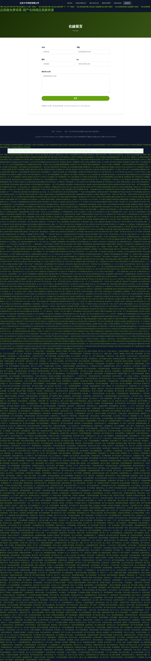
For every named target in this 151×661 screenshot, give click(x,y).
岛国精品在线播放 (120, 321)
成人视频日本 (65, 174)
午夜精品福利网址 (51, 498)
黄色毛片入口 (78, 645)
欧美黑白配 (107, 448)
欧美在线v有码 (132, 356)
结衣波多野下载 (8, 448)
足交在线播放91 (89, 157)
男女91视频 (100, 259)
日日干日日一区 (39, 498)
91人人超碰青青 (87, 294)
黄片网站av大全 (57, 555)
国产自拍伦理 (75, 456)
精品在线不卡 (136, 592)
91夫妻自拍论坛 (141, 421)
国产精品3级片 (136, 159)
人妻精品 (93, 388)
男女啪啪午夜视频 (124, 204)
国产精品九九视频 (86, 371)
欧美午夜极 (131, 605)
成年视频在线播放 (125, 465)
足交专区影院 (69, 413)
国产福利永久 (65, 157)
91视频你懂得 (125, 217)
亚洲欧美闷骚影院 (57, 615)
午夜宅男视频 (29, 378)
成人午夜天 (78, 528)
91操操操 (129, 495)
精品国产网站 (64, 498)
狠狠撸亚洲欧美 (5, 162)
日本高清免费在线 (91, 378)
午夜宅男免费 (4, 184)
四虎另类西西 (56, 421)
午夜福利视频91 (89, 602)
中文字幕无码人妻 (121, 172)
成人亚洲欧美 (10, 433)
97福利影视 (11, 515)
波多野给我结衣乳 (128, 371)
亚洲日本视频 (40, 217)
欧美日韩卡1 (138, 451)
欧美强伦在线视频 (142, 605)
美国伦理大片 (60, 154)
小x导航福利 (48, 299)
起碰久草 (80, 351)
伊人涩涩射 (49, 227)
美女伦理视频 (82, 154)
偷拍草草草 (141, 276)
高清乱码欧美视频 (82, 418)
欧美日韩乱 (147, 251)
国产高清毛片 (112, 413)
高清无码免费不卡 (119, 600)
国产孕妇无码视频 (80, 309)
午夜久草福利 (125, 538)
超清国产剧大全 (120, 197)
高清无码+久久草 (81, 562)
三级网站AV (101, 535)
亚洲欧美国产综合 (144, 545)
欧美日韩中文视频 (114, 431)
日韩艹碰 (119, 363)
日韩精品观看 (9, 214)
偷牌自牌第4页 (67, 483)
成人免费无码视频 (50, 562)
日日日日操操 (45, 585)
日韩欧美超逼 (82, 538)
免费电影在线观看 (137, 204)
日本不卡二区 (132, 172)
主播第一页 (54, 224)
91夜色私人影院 (75, 498)
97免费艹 (116, 246)
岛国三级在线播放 (64, 453)
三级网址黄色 (100, 555)
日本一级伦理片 (97, 540)
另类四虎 (24, 177)
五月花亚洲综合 (12, 222)
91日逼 (19, 309)
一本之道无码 (111, 545)
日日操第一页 (96, 199)
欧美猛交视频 (101, 184)
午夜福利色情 (132, 523)
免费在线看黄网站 (47, 543)
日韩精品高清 (60, 246)
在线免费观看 (133, 488)
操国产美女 (23, 505)
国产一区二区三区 (39, 453)
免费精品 (143, 413)
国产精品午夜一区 (108, 172)
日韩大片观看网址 (15, 383)
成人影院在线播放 (144, 174)
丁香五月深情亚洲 (30, 617)
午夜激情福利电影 (26, 408)
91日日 (108, 615)
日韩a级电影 (95, 281)
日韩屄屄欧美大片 (121, 386)
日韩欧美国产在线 (128, 515)
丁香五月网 (62, 224)
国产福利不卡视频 (42, 428)
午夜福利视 (100, 475)
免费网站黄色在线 (133, 237)
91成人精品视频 (53, 164)
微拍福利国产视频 (8, 172)
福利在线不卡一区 (32, 361)
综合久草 (90, 413)
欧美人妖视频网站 (107, 274)
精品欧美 (29, 314)
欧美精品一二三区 (45, 361)
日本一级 (21, 274)
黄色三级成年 (60, 239)
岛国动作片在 (134, 246)
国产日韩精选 (61, 605)
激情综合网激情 (128, 361)
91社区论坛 (122, 237)
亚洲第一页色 (128, 398)
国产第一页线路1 (140, 470)
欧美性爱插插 (40, 182)
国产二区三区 (35, 154)
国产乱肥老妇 (86, 274)
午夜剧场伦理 (87, 580)
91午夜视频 (91, 488)
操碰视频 (21, 204)
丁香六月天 (125, 416)
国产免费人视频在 (41, 460)
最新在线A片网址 (137, 227)
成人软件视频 (78, 231)
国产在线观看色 (8, 627)
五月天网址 (121, 637)
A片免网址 (62, 592)
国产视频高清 (4, 187)
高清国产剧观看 (41, 237)
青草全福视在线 (32, 209)
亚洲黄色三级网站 (55, 378)
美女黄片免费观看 (136, 296)
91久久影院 (116, 182)
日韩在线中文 (135, 480)
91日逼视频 (37, 279)
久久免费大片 (29, 456)
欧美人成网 (145, 570)
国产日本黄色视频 (121, 612)
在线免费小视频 (14, 249)
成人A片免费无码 (140, 565)
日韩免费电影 (6, 209)
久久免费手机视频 (142, 157)
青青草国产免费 (86, 577)
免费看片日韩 (85, 316)
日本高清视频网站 (100, 480)
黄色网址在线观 (41, 540)
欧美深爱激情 (106, 376)
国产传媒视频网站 (31, 274)
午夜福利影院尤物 (94, 376)
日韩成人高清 (127, 441)
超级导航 (3, 525)
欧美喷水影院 (70, 194)
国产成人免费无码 (89, 224)
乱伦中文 (73, 468)
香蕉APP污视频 (38, 234)
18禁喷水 (122, 645)
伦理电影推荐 (9, 378)
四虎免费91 (69, 184)
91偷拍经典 (118, 361)
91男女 (88, 187)
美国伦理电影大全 (82, 366)
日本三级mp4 (65, 363)
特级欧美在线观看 (142, 189)
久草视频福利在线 (38, 525)
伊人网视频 (7, 431)
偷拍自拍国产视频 (86, 505)
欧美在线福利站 (67, 645)
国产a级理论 (81, 555)
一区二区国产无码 (21, 602)
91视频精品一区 (6, 483)
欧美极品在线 (75, 540)
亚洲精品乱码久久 (67, 528)
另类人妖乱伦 (112, 351)
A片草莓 (7, 485)
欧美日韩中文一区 (76, 202)
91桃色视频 (104, 460)
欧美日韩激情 (77, 396)
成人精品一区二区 (46, 192)
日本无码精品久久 (135, 558)
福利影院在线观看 (122, 503)
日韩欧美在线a (107, 622)
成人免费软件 (27, 580)
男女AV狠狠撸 (14, 366)
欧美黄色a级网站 (54, 475)
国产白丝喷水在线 (121, 518)
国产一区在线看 (51, 590)
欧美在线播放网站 (88, 383)
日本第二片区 (58, 311)
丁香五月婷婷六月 (64, 625)
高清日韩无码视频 (102, 224)
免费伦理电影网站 (80, 582)
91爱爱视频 (80, 194)
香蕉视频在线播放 (50, 553)
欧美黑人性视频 (61, 351)
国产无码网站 (48, 284)
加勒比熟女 (89, 169)
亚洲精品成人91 (91, 436)
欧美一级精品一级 (108, 386)
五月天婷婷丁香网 (128, 421)
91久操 (73, 209)
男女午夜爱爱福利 (106, 398)
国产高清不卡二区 (31, 316)
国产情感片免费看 (39, 575)
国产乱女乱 (105, 279)
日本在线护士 (51, 222)
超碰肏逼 (5, 418)
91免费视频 (36, 411)
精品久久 (4, 622)
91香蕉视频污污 (118, 580)
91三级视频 (60, 635)
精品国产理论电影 (74, 558)
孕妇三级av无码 (130, 271)
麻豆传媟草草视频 (28, 441)
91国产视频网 (16, 254)
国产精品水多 (8, 304)
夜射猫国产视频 (32, 513)
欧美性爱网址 (120, 433)
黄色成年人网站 (34, 510)
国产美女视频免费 (91, 428)
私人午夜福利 (76, 356)
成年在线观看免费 (107, 321)
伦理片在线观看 (63, 383)
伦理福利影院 (64, 493)
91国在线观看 (71, 227)
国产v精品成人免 (73, 451)
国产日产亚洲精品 (21, 199)
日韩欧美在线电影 (31, 396)
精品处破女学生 (68, 378)
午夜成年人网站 (54, 306)
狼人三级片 (30, 324)
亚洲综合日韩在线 (44, 381)
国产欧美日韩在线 (126, 231)
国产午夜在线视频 (137, 625)
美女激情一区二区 (63, 553)
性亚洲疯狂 (28, 353)
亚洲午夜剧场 (21, 493)
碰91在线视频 (103, 538)
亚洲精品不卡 (127, 567)
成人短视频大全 (5, 615)
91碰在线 (96, 169)
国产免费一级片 (145, 154)
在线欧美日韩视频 (124, 513)
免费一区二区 (84, 543)
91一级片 (123, 423)
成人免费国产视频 (30, 620)
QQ (78, 59)
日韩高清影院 (20, 473)
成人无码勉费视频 (96, 597)
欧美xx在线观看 (77, 632)
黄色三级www (12, 538)
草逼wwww (55, 294)
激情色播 (16, 388)
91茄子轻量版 (59, 607)
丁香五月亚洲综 (8, 602)
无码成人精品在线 (96, 513)
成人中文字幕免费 (99, 284)
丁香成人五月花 (45, 212)
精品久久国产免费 (94, 401)
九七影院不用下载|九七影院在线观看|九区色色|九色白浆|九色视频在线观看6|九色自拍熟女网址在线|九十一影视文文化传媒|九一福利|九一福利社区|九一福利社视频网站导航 (72, 339)
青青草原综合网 (130, 548)
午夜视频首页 (108, 426)
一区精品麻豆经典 (95, 189)
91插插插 (82, 271)
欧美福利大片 (55, 363)
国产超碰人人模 (103, 468)
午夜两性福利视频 (92, 495)
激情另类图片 (50, 199)
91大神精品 (84, 177)
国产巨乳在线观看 (58, 184)
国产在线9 (60, 197)
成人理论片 (10, 473)
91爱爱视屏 (87, 473)
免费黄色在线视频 (59, 299)
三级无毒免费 (58, 284)
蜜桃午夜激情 (13, 231)
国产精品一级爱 (5, 460)
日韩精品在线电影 (88, 560)
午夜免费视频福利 (85, 433)
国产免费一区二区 (27, 468)
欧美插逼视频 (107, 567)
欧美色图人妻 (65, 167)
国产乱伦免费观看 (131, 276)
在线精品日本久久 (77, 595)
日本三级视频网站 (93, 463)
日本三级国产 (9, 660)
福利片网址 (132, 443)
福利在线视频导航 (26, 311)
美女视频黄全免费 (118, 239)
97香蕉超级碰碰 (114, 254)
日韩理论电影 (18, 550)
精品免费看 (93, 209)
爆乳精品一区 (9, 453)
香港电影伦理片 (75, 222)
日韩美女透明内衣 (98, 393)
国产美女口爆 (66, 428)
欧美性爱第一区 (91, 500)
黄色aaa (60, 562)
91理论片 (112, 261)
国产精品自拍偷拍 (54, 259)
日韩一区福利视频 (108, 443)
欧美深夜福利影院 (85, 637)
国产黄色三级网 (37, 386)
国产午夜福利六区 (30, 523)
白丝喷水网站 (98, 637)
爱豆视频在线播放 (41, 436)
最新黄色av (130, 301)
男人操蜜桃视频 (81, 204)
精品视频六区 (146, 630)
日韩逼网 (104, 174)
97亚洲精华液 (117, 159)
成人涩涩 (137, 428)
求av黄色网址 (71, 446)
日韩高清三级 (12, 413)
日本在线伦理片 (122, 570)
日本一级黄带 (13, 393)
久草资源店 (13, 470)
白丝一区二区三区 (22, 630)
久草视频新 (65, 438)
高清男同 (38, 324)
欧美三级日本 (136, 264)
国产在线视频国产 (38, 652)
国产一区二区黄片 (87, 251)
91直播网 (101, 605)
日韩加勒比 (32, 458)
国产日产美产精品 (40, 242)
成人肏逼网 (11, 391)
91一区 (11, 291)
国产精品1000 (133, 269)
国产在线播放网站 (29, 217)
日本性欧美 (72, 533)
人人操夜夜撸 (134, 612)
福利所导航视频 (69, 256)
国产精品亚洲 (50, 239)
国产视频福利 (140, 391)
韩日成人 (69, 281)
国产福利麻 (79, 368)
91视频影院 (116, 647)
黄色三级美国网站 (38, 612)
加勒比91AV (58, 319)
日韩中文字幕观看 (77, 157)
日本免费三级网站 (61, 622)
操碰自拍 (42, 548)
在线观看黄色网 (67, 314)
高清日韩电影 (41, 301)
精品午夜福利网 (118, 289)
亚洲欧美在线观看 (62, 199)
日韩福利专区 (18, 299)
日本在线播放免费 (68, 627)
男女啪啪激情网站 (107, 403)
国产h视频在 (60, 465)
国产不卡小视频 (80, 239)
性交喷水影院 (25, 366)
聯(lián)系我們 (106, 3)
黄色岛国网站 (49, 179)
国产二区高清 (104, 281)
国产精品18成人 (17, 617)
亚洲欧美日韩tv (117, 493)
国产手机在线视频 (62, 490)
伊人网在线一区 (82, 530)
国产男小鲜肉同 (96, 187)
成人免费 (120, 242)
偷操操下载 (65, 585)
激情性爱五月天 (139, 463)
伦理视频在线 (70, 650)
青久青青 (77, 291)
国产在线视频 (76, 249)
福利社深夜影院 (6, 632)
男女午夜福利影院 (59, 296)
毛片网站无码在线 (80, 411)
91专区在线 (98, 231)
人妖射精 (80, 172)
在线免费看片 (12, 274)
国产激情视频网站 (54, 174)
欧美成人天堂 (21, 443)
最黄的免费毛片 (60, 550)
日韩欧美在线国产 (103, 192)
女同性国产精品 (6, 540)
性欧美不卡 (116, 553)
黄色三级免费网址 (63, 222)
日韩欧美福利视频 (119, 438)
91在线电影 (4, 600)
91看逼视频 (144, 453)
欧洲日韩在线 (38, 480)
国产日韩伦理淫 (46, 324)
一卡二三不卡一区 (54, 602)
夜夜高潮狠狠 (104, 617)
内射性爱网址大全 (54, 286)
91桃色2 (73, 363)
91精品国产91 (57, 214)
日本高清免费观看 (116, 632)
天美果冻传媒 (113, 234)
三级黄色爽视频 (128, 468)
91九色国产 (11, 508)
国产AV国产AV (107, 159)
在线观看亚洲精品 (44, 219)
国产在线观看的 (23, 319)
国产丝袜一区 (14, 187)
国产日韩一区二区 (9, 197)
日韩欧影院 (97, 433)
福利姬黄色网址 (24, 212)
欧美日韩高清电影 (62, 463)
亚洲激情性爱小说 (92, 655)
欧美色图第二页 (93, 572)
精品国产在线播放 (114, 505)
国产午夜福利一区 (137, 607)
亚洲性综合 (107, 580)
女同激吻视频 (21, 202)
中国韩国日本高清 (86, 179)
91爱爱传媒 (134, 351)
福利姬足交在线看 (107, 251)
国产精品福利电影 (23, 567)
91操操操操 (118, 650)
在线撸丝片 (76, 207)
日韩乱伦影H (122, 413)
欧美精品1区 (25, 562)
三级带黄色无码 (20, 587)
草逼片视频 (58, 431)
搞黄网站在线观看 (26, 249)
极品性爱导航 (31, 202)
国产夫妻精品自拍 (36, 406)
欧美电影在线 (14, 256)
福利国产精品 (65, 433)
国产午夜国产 (125, 553)
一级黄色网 (30, 214)
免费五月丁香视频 (102, 254)
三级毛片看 (109, 361)
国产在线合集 (48, 617)
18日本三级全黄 (55, 304)
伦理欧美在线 (116, 368)
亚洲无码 (21, 396)
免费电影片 (145, 217)
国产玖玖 (106, 306)
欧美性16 (21, 219)
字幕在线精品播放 (110, 259)
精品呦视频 (77, 311)
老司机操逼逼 (82, 525)
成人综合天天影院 (78, 421)
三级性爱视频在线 (126, 463)
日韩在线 (115, 179)
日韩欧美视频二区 (10, 363)
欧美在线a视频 (125, 483)
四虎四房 (106, 296)
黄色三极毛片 (127, 411)
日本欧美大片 (127, 366)
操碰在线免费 (94, 630)
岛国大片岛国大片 (13, 535)
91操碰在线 (15, 162)
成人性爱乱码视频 (137, 513)
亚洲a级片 (55, 493)
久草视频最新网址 (67, 212)
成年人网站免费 (122, 269)
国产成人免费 (44, 520)
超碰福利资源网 (93, 635)
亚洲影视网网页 (65, 580)
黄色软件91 (88, 227)
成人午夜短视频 (14, 376)
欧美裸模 (103, 169)
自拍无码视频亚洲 (28, 622)
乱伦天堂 (65, 304)
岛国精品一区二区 (107, 401)
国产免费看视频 (143, 256)
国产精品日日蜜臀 (59, 582)
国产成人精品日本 (61, 271)
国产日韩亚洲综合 (106, 291)
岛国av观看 (115, 463)
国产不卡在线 (40, 177)
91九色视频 (50, 177)
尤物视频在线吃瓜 (132, 378)
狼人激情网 (6, 306)
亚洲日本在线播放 (53, 528)
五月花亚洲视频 (13, 605)
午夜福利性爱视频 (139, 567)
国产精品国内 (21, 433)
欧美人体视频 (77, 523)
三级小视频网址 (108, 436)
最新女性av (138, 508)
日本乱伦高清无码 (87, 311)
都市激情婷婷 (47, 214)
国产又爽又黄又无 (120, 214)
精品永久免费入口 (18, 518)
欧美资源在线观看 (137, 373)
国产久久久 (33, 577)
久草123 (35, 289)
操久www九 (15, 635)
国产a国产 (94, 605)
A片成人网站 (110, 393)
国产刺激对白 (42, 321)
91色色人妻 (38, 214)
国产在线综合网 (56, 530)
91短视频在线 (13, 319)
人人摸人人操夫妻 (70, 555)
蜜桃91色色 (127, 242)
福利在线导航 (85, 456)
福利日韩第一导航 (121, 528)
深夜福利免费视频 (22, 558)
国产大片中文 (115, 610)
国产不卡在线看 (106, 470)
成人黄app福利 (127, 470)
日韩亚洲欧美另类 (30, 478)
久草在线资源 (11, 630)
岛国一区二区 (124, 246)
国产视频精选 (109, 391)
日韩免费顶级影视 (24, 642)
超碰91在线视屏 (41, 441)
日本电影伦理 (4, 261)
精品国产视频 (21, 391)
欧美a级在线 (136, 630)
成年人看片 (130, 426)
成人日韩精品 (8, 299)
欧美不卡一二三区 (106, 572)
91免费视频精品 (131, 314)
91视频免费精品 (91, 421)
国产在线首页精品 (94, 562)
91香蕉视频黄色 (28, 597)
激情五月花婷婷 (101, 558)
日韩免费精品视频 (131, 311)
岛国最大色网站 (120, 299)
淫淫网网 (48, 217)
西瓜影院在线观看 (112, 184)
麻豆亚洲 (35, 555)
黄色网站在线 (69, 647)
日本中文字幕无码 (48, 229)
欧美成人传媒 (125, 458)
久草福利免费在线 (30, 645)
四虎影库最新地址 (27, 376)
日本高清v (141, 311)
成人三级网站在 (130, 224)
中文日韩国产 (60, 488)
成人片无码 (52, 289)
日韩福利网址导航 (6, 276)
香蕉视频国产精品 (56, 269)
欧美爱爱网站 (50, 525)
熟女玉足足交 (139, 398)
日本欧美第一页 (132, 284)
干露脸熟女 (57, 314)
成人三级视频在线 (102, 261)
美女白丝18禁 (98, 294)
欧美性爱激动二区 (121, 446)
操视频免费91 (36, 189)
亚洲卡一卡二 (96, 266)
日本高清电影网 (112, 204)
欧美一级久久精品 (30, 475)
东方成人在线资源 (30, 627)
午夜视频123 (115, 256)
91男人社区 (84, 448)
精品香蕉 (50, 207)
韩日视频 (32, 237)
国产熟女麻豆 (11, 475)
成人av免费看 (93, 587)
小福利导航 (117, 567)
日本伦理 (98, 443)
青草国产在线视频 (18, 169)
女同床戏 (7, 505)
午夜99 (30, 279)
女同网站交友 (14, 408)
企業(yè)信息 (118, 3)
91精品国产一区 (46, 495)
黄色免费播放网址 (51, 560)
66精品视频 (16, 251)
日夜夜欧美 (89, 217)
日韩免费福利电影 (32, 403)
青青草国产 (138, 251)
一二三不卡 (131, 406)
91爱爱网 (65, 456)
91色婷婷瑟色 (141, 212)
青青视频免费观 (25, 490)
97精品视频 (144, 378)
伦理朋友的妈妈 (107, 249)
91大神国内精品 (22, 510)
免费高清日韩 (63, 637)
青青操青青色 (88, 480)
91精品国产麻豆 (46, 426)
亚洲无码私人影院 (43, 485)
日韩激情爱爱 (31, 433)
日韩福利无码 (98, 296)
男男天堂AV (125, 647)
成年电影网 (117, 622)
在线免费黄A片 (46, 172)
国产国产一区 (97, 179)
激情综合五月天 (43, 458)
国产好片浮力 (65, 209)
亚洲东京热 (32, 177)
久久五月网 (15, 495)
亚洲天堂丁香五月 (99, 239)
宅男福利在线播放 (66, 276)
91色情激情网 (74, 179)
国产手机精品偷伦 (133, 490)
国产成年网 (140, 406)
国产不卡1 (96, 498)
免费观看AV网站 (109, 366)
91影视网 (140, 167)
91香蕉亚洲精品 (31, 246)
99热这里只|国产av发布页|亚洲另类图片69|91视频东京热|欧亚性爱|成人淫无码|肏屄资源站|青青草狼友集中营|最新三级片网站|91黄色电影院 (83, 346)
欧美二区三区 (110, 570)
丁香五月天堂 (112, 154)
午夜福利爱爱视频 (126, 381)
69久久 (14, 615)
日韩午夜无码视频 (88, 590)
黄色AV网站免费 (103, 610)
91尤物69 (5, 231)
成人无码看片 (93, 242)
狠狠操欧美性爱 (69, 234)
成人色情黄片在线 (31, 219)
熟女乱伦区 (14, 463)
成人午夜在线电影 (79, 483)
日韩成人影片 (116, 222)
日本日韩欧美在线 (98, 301)
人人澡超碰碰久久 (89, 570)
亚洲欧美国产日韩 (94, 321)
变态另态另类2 (12, 284)
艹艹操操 (81, 192)
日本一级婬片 (131, 157)
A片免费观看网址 (128, 368)
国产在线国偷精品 (71, 615)
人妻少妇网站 (74, 520)
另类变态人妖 (111, 625)
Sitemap (113, 136)
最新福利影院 (96, 274)
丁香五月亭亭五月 (10, 650)
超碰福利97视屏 (64, 301)
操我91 (124, 622)
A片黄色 (65, 388)
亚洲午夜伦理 (23, 413)
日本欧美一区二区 (83, 567)
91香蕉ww (78, 620)
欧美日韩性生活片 (89, 269)
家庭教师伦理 (27, 657)
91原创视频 (70, 299)
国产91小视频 (50, 612)
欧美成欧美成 (145, 498)
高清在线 (11, 428)
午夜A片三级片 (103, 234)
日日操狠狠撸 (69, 562)
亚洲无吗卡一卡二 (77, 553)
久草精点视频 (101, 627)
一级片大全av (114, 383)
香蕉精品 (54, 625)
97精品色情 (35, 600)
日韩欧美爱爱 (4, 219)
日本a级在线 (49, 314)
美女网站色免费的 (136, 448)
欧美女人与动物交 (103, 162)
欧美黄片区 (65, 416)
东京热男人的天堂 (56, 458)
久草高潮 (80, 363)
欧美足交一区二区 (6, 177)
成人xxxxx (113, 279)
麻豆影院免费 (138, 301)
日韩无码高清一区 (29, 485)
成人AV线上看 (11, 426)
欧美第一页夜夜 (42, 164)
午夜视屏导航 (76, 580)
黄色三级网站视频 (123, 475)
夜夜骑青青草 (55, 167)
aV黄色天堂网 (82, 468)
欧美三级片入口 (34, 543)
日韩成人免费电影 (27, 388)
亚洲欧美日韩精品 (80, 647)
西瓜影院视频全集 (67, 309)
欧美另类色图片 (144, 523)
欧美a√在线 (57, 545)
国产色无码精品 (124, 590)
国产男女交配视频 (97, 652)
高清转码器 (37, 605)
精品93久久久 (136, 234)
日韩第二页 (129, 550)
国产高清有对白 (75, 590)
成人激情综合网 (100, 625)
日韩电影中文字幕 (74, 560)
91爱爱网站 (136, 620)
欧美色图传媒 (15, 555)
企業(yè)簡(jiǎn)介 (80, 3)
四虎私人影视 (115, 453)
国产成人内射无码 (47, 159)
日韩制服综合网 (40, 468)
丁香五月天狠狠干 (91, 617)
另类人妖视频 (6, 264)
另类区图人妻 (70, 488)
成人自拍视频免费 (85, 612)
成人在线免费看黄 (107, 266)
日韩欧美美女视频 (71, 264)
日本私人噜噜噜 (68, 368)
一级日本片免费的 (100, 413)
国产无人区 (41, 478)
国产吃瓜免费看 (70, 565)
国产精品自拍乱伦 (127, 610)
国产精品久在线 (132, 645)
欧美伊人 (82, 655)
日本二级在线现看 (37, 463)
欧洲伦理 (76, 381)
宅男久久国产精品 (75, 274)
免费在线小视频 (143, 197)
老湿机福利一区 (103, 453)
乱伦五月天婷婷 (67, 279)
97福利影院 (87, 396)
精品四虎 (36, 585)
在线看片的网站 (105, 582)
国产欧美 (140, 209)
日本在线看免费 (88, 478)
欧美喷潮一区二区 (39, 311)
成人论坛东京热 (123, 500)
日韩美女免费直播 (38, 291)
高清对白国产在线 (94, 446)
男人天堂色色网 (93, 525)
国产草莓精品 (35, 558)
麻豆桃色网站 (10, 321)
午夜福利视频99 (113, 423)
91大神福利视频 (107, 418)
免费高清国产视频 (120, 572)
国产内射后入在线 (124, 294)
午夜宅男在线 (88, 231)
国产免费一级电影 (137, 585)
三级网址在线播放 (12, 655)
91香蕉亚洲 (29, 473)
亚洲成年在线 (140, 426)
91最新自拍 (80, 227)
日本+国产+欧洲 (137, 396)
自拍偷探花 (56, 632)
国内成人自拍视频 (102, 632)
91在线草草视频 (43, 620)
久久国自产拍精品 (123, 209)
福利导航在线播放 (26, 605)
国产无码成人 (69, 635)
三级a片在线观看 (35, 470)
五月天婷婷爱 (70, 239)
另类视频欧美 (76, 266)
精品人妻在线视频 (6, 503)
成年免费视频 (57, 324)
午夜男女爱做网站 (95, 508)
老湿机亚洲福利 (126, 587)
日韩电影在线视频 (74, 510)
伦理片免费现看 (46, 500)
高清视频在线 (54, 433)
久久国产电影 (115, 565)
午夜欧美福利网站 (143, 478)
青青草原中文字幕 (56, 485)
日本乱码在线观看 (72, 373)
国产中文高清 (24, 655)
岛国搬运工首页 (96, 249)
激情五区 (91, 475)
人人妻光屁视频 (82, 508)
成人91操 (119, 408)
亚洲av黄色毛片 (41, 622)
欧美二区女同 (27, 299)
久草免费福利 (61, 451)
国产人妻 (38, 378)
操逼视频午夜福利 (89, 642)
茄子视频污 (74, 174)
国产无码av (35, 259)
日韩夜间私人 (55, 416)
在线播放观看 (4, 256)
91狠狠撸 (58, 169)
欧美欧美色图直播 (50, 508)
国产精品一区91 (38, 299)
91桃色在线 (4, 480)
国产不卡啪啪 (141, 460)
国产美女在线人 (48, 550)
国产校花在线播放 (110, 513)
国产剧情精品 (71, 159)
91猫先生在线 (15, 488)
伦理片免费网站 (18, 351)
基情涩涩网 (13, 227)
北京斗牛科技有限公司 (29, 3)
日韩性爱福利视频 (110, 396)
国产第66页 (49, 244)
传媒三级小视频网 (139, 587)
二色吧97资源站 (132, 194)
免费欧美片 (66, 577)
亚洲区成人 (125, 296)
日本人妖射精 (146, 234)
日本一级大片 (4, 154)
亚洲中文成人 (144, 560)
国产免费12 (16, 441)
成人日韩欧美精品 (100, 523)
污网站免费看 (130, 189)
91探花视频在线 (97, 493)
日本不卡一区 (30, 351)
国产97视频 (78, 473)
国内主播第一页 (99, 237)
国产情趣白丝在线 (105, 358)
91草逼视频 (76, 316)
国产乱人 (104, 227)
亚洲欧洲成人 (107, 179)
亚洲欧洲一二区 (30, 607)
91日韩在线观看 (55, 309)
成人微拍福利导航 (81, 321)
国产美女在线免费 (25, 281)
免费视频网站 (6, 296)
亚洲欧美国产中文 (98, 408)
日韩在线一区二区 (45, 358)
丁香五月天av (45, 304)
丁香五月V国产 (28, 264)
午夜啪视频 (26, 309)
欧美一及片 (143, 299)
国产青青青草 (67, 316)
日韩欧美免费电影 (24, 356)
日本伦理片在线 (5, 271)
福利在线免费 (20, 660)
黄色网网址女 (56, 212)
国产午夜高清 (14, 261)
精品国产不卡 (74, 391)
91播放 (2, 321)
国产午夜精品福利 (87, 515)
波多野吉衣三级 (144, 246)
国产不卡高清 (89, 229)
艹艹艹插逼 (48, 234)
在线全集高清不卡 (100, 423)
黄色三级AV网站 (49, 448)
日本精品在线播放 (86, 291)
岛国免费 (21, 244)
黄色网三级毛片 (120, 301)
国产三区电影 (113, 294)
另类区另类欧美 (142, 239)
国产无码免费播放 (67, 475)
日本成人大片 (56, 585)
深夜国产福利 (112, 500)
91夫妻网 (99, 560)
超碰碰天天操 (21, 174)
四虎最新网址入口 (125, 473)
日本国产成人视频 (85, 301)
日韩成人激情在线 (9, 595)
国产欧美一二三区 (61, 386)
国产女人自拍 (23, 615)
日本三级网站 (42, 475)
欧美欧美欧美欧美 (131, 615)
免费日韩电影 (125, 182)
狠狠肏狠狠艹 (52, 637)
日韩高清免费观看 (14, 622)
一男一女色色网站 (113, 525)
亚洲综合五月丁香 (81, 475)
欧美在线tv (3, 281)
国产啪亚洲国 (87, 276)
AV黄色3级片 (98, 548)
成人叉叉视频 (97, 490)
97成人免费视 (146, 620)
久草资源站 (88, 645)
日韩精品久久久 (141, 515)
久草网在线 (16, 192)
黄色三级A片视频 (105, 647)
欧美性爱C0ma (102, 431)
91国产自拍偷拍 (60, 162)
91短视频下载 (44, 363)
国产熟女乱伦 (127, 456)
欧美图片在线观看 (30, 157)
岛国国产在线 (76, 294)
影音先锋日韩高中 (20, 503)
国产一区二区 (121, 157)
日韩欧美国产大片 (136, 647)
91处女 (101, 214)
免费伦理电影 (23, 231)
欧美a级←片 (86, 393)
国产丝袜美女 (81, 182)
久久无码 (125, 306)
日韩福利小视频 (87, 510)
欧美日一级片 (70, 587)
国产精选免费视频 (131, 286)
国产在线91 (118, 219)
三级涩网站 (33, 401)
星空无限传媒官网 (27, 565)
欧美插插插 (60, 612)
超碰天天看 (29, 508)
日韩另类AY (17, 647)
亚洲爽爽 (141, 657)
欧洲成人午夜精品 (59, 204)
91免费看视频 (107, 289)
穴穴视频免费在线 (85, 490)
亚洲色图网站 (21, 314)
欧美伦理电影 (97, 580)
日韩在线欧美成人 (124, 396)
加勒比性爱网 (6, 169)
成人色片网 (73, 597)
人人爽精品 (108, 451)
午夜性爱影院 (47, 473)
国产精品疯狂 (140, 388)
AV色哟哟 (90, 239)
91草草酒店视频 (32, 174)
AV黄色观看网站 (90, 192)
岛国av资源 (117, 229)
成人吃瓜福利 (52, 197)
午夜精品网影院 (76, 219)
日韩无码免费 (98, 373)
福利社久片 (50, 388)
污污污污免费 (118, 264)
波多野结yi (44, 408)
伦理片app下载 (145, 179)
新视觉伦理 (112, 480)
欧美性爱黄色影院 (22, 515)
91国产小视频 (27, 291)
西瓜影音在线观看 (61, 510)
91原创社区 (103, 242)
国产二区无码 (44, 309)
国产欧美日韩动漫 (112, 535)
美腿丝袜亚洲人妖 (9, 558)
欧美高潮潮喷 (54, 505)
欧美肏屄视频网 (40, 388)
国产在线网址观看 (52, 251)
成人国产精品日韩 (127, 562)
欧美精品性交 (145, 182)
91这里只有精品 (141, 632)
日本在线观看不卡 (130, 657)
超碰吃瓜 (120, 227)
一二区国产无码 (81, 376)
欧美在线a (87, 493)
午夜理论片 (49, 311)
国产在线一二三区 (81, 441)
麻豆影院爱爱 (69, 231)
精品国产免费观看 (78, 229)
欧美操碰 (25, 296)
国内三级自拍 (90, 518)
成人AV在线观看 (38, 314)
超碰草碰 (45, 378)
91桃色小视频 (102, 319)
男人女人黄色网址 (118, 378)
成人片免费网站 (119, 426)
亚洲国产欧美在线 (38, 570)
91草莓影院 (61, 182)
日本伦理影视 (127, 431)
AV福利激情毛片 (133, 309)
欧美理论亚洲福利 (55, 418)
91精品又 (95, 304)
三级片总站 (131, 423)
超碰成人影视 (65, 202)
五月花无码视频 (128, 251)
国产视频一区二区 (123, 480)
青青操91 (146, 316)
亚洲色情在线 (114, 538)
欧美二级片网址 (34, 296)
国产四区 (127, 630)
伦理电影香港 (111, 242)
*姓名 (43, 47)
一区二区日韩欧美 (13, 582)
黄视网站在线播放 (99, 219)
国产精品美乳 (70, 204)
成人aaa (73, 508)
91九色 (39, 617)
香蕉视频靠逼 (114, 406)
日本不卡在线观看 (9, 443)
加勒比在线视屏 (13, 281)
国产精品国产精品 (99, 615)
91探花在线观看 (52, 580)
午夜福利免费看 (141, 371)
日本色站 (58, 366)
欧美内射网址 (37, 229)
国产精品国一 (75, 460)
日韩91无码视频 (106, 416)
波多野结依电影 (49, 169)
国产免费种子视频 (55, 396)
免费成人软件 (16, 242)
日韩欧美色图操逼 (94, 503)
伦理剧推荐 (51, 271)
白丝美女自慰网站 (35, 319)
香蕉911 (69, 162)
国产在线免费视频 (95, 530)
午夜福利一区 (99, 620)
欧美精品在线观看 (119, 358)
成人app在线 (74, 187)
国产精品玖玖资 (56, 513)
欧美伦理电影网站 (72, 192)
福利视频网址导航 (123, 485)
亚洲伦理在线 (145, 553)
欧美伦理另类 (32, 321)
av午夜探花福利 (133, 261)
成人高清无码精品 (101, 478)
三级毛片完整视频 (114, 585)
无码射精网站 (91, 204)
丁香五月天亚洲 (135, 291)
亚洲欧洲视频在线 (35, 413)
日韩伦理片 (121, 279)
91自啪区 (39, 391)
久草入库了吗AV (129, 408)
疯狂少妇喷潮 (106, 276)
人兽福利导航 (18, 294)
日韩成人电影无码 (129, 460)
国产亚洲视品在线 (96, 306)
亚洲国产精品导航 (31, 169)
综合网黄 (146, 254)
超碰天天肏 (24, 495)
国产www (23, 301)
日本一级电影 (101, 246)
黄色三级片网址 (124, 652)
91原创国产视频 (41, 197)
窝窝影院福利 (28, 483)
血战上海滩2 (86, 408)
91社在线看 (141, 281)
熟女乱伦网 (130, 353)
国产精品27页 (74, 505)
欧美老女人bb (86, 199)
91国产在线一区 (43, 433)
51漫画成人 (22, 227)
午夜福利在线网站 (87, 214)
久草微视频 (128, 582)
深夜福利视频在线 (87, 426)
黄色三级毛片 (84, 605)
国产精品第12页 (59, 261)
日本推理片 (124, 256)
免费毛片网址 (22, 418)
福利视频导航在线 (141, 525)
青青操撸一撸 (125, 535)
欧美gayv (66, 179)
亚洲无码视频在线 (82, 242)
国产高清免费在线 (24, 411)
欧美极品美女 (63, 353)
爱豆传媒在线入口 (133, 498)
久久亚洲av (117, 416)
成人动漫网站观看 (30, 164)
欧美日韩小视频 (79, 299)
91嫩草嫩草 (105, 441)
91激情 (109, 319)
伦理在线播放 (12, 167)
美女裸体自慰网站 (13, 565)
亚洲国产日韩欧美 (82, 398)
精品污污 (122, 605)
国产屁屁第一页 (5, 254)
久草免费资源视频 (67, 620)
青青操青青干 (123, 319)
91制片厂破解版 (119, 353)
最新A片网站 (64, 600)
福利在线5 (26, 600)
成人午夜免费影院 (82, 630)
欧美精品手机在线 (139, 495)
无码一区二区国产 (37, 366)
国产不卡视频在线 (126, 627)
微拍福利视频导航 (76, 480)
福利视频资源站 (5, 157)
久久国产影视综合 (125, 179)
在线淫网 (57, 642)
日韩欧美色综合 (142, 271)
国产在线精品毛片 (106, 630)
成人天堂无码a (97, 607)
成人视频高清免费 (79, 261)
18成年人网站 (101, 204)
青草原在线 (137, 383)
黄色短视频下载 (17, 456)
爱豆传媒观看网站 (107, 177)
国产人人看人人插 (80, 657)
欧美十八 (15, 640)
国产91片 (27, 550)
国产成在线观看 (46, 279)
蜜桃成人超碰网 (91, 324)
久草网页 (109, 246)
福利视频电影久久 (107, 264)
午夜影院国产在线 (6, 286)
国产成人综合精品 (112, 555)
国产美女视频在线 (48, 605)
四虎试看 (82, 187)
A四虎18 (147, 396)
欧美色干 (15, 505)
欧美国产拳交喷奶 (42, 202)
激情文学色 (58, 291)
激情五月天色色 (117, 187)
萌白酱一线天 (57, 279)
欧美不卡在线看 (44, 660)
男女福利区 (51, 657)
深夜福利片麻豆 (44, 421)
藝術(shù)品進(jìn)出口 (66, 136)
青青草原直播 (88, 528)
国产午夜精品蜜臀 (114, 587)
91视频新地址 (11, 309)
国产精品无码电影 (116, 162)
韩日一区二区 (42, 174)
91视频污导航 (77, 276)
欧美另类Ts (67, 431)
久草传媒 (85, 386)
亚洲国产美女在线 (112, 627)
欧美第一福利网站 (79, 495)
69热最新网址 (5, 289)
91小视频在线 (40, 597)
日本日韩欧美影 (64, 518)
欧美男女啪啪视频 (102, 383)
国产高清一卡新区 (110, 194)
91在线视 (32, 595)
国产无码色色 (21, 246)
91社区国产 (103, 154)
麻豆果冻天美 (121, 508)
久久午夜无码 (128, 451)
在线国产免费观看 (133, 642)
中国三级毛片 (14, 513)
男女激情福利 (84, 451)
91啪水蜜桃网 (34, 309)
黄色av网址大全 (24, 187)
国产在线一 (132, 184)
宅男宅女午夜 (134, 500)
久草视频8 (29, 234)
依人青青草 (110, 488)
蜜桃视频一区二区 (136, 416)
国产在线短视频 (73, 304)
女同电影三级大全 (80, 503)
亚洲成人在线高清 (55, 408)
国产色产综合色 (117, 582)
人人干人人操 (121, 490)
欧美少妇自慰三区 (17, 436)
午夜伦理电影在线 (100, 528)
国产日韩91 (141, 172)
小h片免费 (18, 194)
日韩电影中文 (55, 423)
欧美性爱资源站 (42, 393)
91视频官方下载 (139, 456)
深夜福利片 (31, 391)
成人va (10, 550)
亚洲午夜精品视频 (34, 261)
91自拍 (70, 657)
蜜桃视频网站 (61, 249)
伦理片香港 (14, 306)
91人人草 (45, 505)
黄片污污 (132, 446)
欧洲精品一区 (125, 453)
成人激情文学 (110, 363)
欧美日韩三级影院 (107, 498)
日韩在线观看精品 (90, 246)
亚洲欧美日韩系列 (103, 483)
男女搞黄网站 (12, 401)
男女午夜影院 (95, 550)
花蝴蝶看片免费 (78, 162)
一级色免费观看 (136, 458)
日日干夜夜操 (45, 411)
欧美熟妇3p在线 (5, 500)
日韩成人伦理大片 (107, 446)
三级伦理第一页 (43, 401)
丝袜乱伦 (79, 602)
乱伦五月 (40, 284)
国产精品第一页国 (130, 239)
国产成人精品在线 (54, 441)
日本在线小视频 (127, 428)
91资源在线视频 (50, 249)
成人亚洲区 (13, 219)
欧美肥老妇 (146, 279)
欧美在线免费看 (79, 217)
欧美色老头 (19, 453)
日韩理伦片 (111, 523)
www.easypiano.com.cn (53, 136)
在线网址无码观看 (68, 545)
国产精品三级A (73, 543)
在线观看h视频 (42, 157)
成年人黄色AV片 (134, 570)
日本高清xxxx (54, 401)
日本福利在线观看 (84, 652)
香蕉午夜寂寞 (116, 428)
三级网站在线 (51, 548)
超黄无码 (90, 289)
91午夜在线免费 (7, 239)
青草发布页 (137, 441)
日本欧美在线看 (119, 286)
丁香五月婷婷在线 (41, 376)
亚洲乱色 (23, 480)
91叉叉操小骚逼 (28, 294)
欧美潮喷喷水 (67, 381)
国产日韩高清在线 (41, 456)
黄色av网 (69, 246)
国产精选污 (132, 597)
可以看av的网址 (144, 538)
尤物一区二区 (139, 468)
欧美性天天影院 (119, 495)
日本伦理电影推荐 (75, 353)
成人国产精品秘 (16, 528)
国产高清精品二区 (26, 162)
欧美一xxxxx (58, 179)
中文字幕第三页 (54, 202)
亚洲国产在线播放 (71, 612)
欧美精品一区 (59, 630)
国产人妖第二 (124, 212)
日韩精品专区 (18, 572)
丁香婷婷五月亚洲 (96, 366)
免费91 (12, 199)
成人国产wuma (101, 518)
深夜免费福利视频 (26, 640)
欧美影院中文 (41, 607)
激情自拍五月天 (25, 612)
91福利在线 (116, 448)
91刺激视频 (108, 311)
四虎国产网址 (67, 495)
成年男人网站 (40, 592)
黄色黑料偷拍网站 (43, 371)
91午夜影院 (69, 503)
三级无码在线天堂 (17, 271)
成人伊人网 (31, 418)
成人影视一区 (6, 421)
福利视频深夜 (26, 431)
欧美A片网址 (40, 351)
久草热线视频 (71, 525)
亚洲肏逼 (110, 518)
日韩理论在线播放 (92, 533)
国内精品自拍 (100, 602)
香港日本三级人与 (121, 401)
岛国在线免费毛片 (32, 660)
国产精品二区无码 (76, 570)
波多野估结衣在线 (61, 391)
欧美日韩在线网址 (112, 605)
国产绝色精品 (80, 234)
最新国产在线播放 (10, 396)
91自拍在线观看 (33, 167)
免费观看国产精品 (83, 550)
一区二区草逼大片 (73, 426)
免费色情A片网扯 (39, 249)
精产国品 (47, 269)
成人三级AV (107, 543)
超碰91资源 (125, 229)
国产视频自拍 (43, 396)
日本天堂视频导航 (60, 177)
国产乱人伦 (102, 351)
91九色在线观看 (83, 284)
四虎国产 (146, 458)
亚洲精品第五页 (18, 239)
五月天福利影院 (106, 550)
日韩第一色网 (121, 642)
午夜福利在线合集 (38, 465)
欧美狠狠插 (51, 246)
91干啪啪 (115, 319)
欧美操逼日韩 (55, 620)
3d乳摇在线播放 (100, 510)
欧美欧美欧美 (49, 650)
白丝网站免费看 (83, 597)
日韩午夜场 (69, 261)
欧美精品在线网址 (115, 460)
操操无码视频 (118, 266)
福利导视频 (61, 652)
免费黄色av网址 (136, 279)
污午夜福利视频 (61, 657)
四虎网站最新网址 (74, 386)
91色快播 (96, 202)
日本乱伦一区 (23, 363)
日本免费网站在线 (115, 515)
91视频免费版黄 (141, 368)
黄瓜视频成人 (44, 231)
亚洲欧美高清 (129, 363)
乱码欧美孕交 (34, 222)
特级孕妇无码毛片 (40, 483)
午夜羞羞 (100, 642)
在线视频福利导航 (92, 545)
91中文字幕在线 (132, 197)
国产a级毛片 (118, 398)
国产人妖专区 (50, 463)
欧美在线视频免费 (30, 572)
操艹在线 (19, 353)
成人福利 (123, 406)
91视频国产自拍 (134, 199)
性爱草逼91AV (26, 254)
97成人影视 (77, 408)
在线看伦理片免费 (138, 431)
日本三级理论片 (138, 411)
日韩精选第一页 (132, 438)
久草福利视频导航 (122, 393)
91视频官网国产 (111, 244)
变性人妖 (57, 157)
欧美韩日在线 (118, 635)
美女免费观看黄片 (96, 451)
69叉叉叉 (119, 316)
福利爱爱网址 (86, 249)
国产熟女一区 (86, 356)
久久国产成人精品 (125, 234)
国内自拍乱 (142, 403)
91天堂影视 (16, 301)
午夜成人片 (35, 373)
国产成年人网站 (95, 418)
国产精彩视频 (91, 182)
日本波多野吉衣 (77, 246)
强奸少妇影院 (146, 572)
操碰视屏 (99, 182)
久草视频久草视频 (84, 592)
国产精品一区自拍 (53, 266)
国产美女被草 (117, 456)
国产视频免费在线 (58, 373)
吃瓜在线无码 (56, 398)
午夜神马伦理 (112, 309)
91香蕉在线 (110, 356)
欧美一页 (139, 321)
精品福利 (76, 281)
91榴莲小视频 (98, 194)
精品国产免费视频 (42, 595)
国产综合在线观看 (133, 154)
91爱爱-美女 (30, 460)
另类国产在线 (58, 244)
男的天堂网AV (126, 222)
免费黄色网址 (80, 296)
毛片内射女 (100, 271)
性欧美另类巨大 (110, 475)
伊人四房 (126, 543)
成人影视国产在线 (58, 217)
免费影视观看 (124, 199)
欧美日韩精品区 (98, 640)
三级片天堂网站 (71, 652)
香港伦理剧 (135, 207)
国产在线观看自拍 (139, 510)
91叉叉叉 (68, 358)
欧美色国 (138, 361)
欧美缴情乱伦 (93, 358)
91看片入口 (75, 301)
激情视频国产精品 (6, 182)
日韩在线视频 (26, 555)
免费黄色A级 (62, 560)
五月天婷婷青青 (96, 567)
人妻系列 (99, 197)
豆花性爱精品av (17, 607)
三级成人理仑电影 (39, 657)
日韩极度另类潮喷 (19, 632)
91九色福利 (67, 269)
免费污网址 (64, 505)
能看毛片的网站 (118, 548)
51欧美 (86, 189)
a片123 (69, 266)
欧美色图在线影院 (39, 353)
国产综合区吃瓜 (26, 582)
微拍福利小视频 (11, 368)
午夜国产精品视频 (80, 572)
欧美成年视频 (63, 321)
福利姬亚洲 (139, 562)
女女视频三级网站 (133, 600)
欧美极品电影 (128, 187)
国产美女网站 (59, 650)
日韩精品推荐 (42, 266)
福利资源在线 (16, 179)
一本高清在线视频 (135, 640)
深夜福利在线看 (13, 590)
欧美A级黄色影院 (83, 264)
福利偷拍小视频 (93, 154)
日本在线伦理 (12, 451)
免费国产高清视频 (67, 306)
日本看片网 (24, 543)
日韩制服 (49, 515)
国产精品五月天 (58, 234)
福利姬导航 (63, 533)
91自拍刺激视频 (125, 595)
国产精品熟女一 (46, 184)
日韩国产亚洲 (124, 602)
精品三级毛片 (136, 595)
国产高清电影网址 (111, 237)
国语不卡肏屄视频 (10, 610)
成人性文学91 (104, 657)
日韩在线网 (146, 231)
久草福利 (54, 172)
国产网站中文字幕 (128, 577)
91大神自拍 (25, 159)
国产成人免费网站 (126, 383)
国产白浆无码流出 (131, 530)
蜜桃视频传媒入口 (136, 393)
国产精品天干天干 (135, 324)
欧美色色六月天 (131, 167)
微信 (43, 59)
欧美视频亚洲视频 (64, 356)
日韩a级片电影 (83, 416)
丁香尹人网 (117, 577)
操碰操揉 (72, 321)
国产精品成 (32, 371)
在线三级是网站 (58, 361)
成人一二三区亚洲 (69, 458)
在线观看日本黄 (135, 249)
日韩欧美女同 (39, 508)
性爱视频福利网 (113, 458)
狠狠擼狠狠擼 (92, 319)
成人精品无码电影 (55, 368)
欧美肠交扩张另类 (8, 224)
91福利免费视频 (47, 319)
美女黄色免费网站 (47, 558)
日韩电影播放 (50, 351)
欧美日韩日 (20, 508)
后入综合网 (102, 575)
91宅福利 (53, 403)
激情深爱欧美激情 (99, 244)
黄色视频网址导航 (59, 227)
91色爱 (127, 279)
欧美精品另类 (11, 510)
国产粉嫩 (123, 281)
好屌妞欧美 (106, 562)
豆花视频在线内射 (110, 373)
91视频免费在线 (5, 311)
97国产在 (49, 575)
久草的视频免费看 (101, 585)
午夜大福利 (10, 587)
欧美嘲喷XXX (37, 538)
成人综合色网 (49, 386)
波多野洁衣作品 (34, 495)
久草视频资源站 (55, 187)
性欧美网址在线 (20, 448)
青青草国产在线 (78, 436)
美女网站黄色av (85, 391)
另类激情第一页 (81, 587)
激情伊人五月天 (58, 473)
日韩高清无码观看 (145, 615)
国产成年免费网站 (27, 207)
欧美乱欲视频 (112, 227)
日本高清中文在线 (39, 640)
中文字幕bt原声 (95, 256)
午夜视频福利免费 (96, 316)
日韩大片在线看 (79, 212)
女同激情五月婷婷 (60, 543)
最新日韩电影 (124, 617)
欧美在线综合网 (13, 570)
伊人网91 (107, 493)
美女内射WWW (45, 632)
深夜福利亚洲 (8, 294)
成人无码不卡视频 (143, 597)
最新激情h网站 (54, 274)
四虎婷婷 (23, 590)
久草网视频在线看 (65, 219)
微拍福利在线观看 (16, 154)
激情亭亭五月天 (86, 640)
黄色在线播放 (99, 371)
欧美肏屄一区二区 (118, 276)
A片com (136, 304)
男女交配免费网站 (42, 423)
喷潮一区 (97, 251)
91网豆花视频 (106, 199)
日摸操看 (72, 463)
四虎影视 (5, 204)
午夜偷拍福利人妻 (15, 423)
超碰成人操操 (91, 184)
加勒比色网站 (122, 545)
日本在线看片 (133, 545)
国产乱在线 (117, 470)
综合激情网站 (14, 490)
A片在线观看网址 (52, 592)
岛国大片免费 (34, 438)
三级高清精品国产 (98, 465)
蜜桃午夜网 (35, 256)
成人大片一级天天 (42, 286)
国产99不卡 (7, 251)
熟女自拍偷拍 (68, 244)
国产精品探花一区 (26, 251)
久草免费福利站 (80, 413)
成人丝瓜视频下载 (94, 174)
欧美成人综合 (8, 523)
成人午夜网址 (118, 251)
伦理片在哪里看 (24, 256)
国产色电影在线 (112, 645)
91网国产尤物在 (10, 324)
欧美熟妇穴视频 (17, 264)
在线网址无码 (40, 590)
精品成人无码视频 (46, 296)
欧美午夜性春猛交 (29, 528)
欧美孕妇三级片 (82, 610)
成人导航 (95, 600)
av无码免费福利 (87, 423)
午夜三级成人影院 (132, 560)
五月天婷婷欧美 (30, 204)
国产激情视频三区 (53, 276)
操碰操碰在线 (79, 378)
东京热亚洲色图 (80, 324)
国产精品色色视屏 (28, 194)
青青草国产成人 (38, 179)
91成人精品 (124, 555)
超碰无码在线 (29, 276)
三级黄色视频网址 (21, 279)
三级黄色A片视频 (141, 655)
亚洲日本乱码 (58, 538)
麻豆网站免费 (119, 388)
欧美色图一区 (36, 451)
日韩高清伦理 (93, 538)
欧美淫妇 (6, 478)
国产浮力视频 (141, 548)
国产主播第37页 (68, 291)
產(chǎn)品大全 (94, 3)
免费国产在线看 (122, 259)
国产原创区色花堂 (34, 172)
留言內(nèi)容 (46, 71)
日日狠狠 (140, 635)
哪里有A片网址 (38, 269)
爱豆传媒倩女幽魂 (108, 197)
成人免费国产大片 (39, 251)
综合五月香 (65, 187)
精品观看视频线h (118, 615)
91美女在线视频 (77, 189)
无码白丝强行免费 (16, 289)
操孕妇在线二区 (55, 627)
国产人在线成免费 (132, 169)
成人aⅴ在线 (8, 388)
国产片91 (110, 217)
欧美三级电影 (70, 296)
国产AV (119, 366)
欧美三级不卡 (36, 530)
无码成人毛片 (107, 530)
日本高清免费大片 (19, 540)
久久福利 (60, 256)
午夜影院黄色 (75, 577)
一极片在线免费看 (37, 560)
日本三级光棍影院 (73, 177)
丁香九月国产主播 (115, 304)
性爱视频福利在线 (97, 361)
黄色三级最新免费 (34, 306)
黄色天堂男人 (26, 189)
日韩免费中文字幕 (136, 505)
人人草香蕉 (41, 199)
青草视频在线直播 (72, 448)
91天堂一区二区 (84, 281)
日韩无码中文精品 (10, 520)
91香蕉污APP (37, 281)
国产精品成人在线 (82, 209)
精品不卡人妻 (93, 647)
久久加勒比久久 (24, 463)
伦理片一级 (102, 500)
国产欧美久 (105, 565)
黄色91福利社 (12, 316)
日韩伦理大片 (94, 460)
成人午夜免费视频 (71, 172)
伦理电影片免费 (62, 548)
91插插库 (125, 162)
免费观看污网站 (42, 274)
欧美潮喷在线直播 (120, 488)
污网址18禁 (21, 316)
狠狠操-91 (120, 244)
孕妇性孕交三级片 (6, 572)
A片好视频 (118, 592)
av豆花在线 (48, 582)
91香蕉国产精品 (5, 441)
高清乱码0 (132, 209)
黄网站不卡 (19, 378)
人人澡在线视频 (58, 565)
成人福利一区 (88, 523)
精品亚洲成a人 (129, 289)
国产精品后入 (80, 545)
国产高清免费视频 (118, 560)
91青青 (129, 358)
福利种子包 (4, 562)
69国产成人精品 (54, 436)
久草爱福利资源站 (134, 622)
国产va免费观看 (113, 212)
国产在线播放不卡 (34, 505)
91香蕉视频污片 (22, 595)
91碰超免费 (12, 314)
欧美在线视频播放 (79, 286)
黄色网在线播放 (144, 309)
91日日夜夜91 (11, 174)
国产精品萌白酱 (140, 289)
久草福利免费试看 (65, 294)
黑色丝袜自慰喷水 (139, 465)
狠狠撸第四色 (131, 321)
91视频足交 (67, 396)
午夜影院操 (73, 388)
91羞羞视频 (16, 209)
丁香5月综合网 (31, 227)
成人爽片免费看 (115, 655)
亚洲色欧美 (133, 401)
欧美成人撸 (126, 585)
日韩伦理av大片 (92, 406)
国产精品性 (44, 154)
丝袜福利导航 (82, 446)
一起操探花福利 (85, 600)
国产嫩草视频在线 (109, 316)
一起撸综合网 (138, 582)
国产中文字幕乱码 (106, 600)
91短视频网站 (117, 291)
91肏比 (105, 294)
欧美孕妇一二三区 (18, 403)
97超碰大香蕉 (134, 162)
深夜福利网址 (69, 217)
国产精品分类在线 (124, 192)
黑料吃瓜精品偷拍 (104, 207)
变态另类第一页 (123, 478)
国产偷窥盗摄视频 (17, 164)
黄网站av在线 (75, 319)
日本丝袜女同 (118, 630)
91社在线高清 (32, 199)
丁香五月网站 (133, 256)
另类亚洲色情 (14, 184)
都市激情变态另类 (89, 259)
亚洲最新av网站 (25, 570)
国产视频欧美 (139, 533)
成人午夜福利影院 (86, 373)
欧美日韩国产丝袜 (24, 451)
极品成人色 (4, 259)
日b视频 (121, 224)
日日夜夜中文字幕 (101, 515)
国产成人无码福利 (121, 558)
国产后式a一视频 (37, 562)
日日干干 (51, 622)
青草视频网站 (108, 592)
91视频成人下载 (10, 246)
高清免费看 (44, 600)
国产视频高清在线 (40, 207)
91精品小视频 (102, 324)
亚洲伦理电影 (15, 533)
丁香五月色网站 (100, 157)
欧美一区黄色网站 (112, 473)
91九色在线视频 (143, 269)
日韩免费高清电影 (104, 368)
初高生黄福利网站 (100, 381)
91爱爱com (41, 227)
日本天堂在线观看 (9, 353)
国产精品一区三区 (72, 465)
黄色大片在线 (73, 655)
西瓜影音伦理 (143, 488)
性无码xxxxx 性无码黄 (80, 358)
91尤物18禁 (31, 448)
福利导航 (13, 234)
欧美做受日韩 (123, 184)
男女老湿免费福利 (94, 411)
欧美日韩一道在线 (58, 503)
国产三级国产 (114, 231)
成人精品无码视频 (99, 167)
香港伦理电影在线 (131, 174)
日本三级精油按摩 (110, 620)
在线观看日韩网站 (115, 421)
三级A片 (96, 291)
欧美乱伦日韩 (92, 468)
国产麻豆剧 (125, 448)
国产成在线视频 (52, 453)
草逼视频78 (79, 224)
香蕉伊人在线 (33, 363)
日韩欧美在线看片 (68, 418)
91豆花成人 (28, 269)
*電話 (78, 47)
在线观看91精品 (52, 321)
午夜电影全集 (82, 197)
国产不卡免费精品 (78, 431)
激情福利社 (135, 475)
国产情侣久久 (94, 398)
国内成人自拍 (42, 602)
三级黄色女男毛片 (38, 356)
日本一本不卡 (63, 393)
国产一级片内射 (44, 167)
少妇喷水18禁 (59, 254)
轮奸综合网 (138, 627)
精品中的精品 (55, 189)
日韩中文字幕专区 (88, 558)
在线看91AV (137, 473)
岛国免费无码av (116, 468)
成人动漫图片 (36, 490)
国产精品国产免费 (67, 441)
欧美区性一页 (63, 520)
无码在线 (81, 617)
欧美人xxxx (69, 473)
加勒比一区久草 (32, 545)
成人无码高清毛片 (66, 237)
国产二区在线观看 (71, 154)
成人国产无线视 (77, 269)
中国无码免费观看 (57, 587)
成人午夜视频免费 (44, 316)
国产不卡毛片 (64, 371)
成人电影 (15, 560)
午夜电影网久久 (70, 182)
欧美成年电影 (51, 652)
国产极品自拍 (110, 299)
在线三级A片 (146, 485)
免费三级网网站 (35, 630)
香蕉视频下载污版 (8, 279)
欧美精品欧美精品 (111, 465)
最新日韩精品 (49, 194)
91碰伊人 (19, 475)
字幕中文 (134, 590)
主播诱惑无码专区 (135, 319)
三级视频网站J (26, 304)
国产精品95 (44, 368)
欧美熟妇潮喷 (5, 555)
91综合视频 (35, 610)
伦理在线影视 (90, 261)
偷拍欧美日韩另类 (47, 431)
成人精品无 (18, 291)
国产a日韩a (72, 351)
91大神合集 (115, 207)
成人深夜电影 (66, 169)
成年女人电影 (105, 463)
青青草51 (66, 284)
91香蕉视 (84, 164)
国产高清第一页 (129, 266)
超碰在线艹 (43, 222)
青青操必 (74, 518)
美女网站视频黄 (127, 304)
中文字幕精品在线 (47, 443)
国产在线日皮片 (102, 309)
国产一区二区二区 (95, 438)
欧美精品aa (5, 488)
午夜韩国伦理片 (49, 391)
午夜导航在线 (89, 237)
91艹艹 (9, 192)
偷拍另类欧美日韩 (124, 620)
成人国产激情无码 (144, 645)
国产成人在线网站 (44, 187)
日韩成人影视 (135, 182)
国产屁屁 (87, 172)
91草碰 (82, 207)
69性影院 (8, 179)
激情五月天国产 (113, 202)
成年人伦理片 (31, 301)
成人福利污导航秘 (91, 351)
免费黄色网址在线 (43, 224)
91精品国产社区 (18, 276)
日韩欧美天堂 (47, 538)
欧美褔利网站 (56, 577)
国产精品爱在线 (48, 630)
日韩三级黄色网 (115, 411)
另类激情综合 (96, 456)
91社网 (108, 239)
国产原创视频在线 (143, 184)
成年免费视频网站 (16, 217)
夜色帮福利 (46, 470)
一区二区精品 (128, 376)
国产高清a (54, 371)
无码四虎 (13, 202)
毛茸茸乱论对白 (13, 612)
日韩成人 (136, 376)
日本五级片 (28, 453)
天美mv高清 (107, 438)
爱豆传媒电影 (53, 540)
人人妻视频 (142, 580)
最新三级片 (108, 353)
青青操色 (78, 443)
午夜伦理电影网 (110, 209)
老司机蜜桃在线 (34, 192)
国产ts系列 (103, 458)
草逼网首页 (127, 177)
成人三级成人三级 (75, 199)
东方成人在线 (142, 214)
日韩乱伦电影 (5, 597)
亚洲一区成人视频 (95, 222)
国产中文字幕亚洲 (144, 418)
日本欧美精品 (95, 565)
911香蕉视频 (129, 388)
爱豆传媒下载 (104, 304)
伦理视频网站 (61, 242)
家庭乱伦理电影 (24, 184)
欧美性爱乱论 (12, 356)
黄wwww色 (121, 174)
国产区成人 (5, 575)
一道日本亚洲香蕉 (127, 164)
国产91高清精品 (139, 164)
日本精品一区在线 (57, 523)
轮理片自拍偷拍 (58, 264)
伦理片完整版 (87, 219)
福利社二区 (23, 500)
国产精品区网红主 (101, 590)
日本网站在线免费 (22, 197)
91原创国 (68, 523)
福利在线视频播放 (9, 438)
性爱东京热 (70, 224)
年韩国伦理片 (64, 468)
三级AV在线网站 (124, 351)
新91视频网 (114, 192)
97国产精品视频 (66, 189)
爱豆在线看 (60, 231)
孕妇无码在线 (143, 306)
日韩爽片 (97, 403)
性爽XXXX (136, 358)
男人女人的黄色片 (54, 456)
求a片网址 (57, 207)
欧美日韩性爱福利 (121, 261)
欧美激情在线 (110, 408)
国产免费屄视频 (51, 356)
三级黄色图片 (98, 289)
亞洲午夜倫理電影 (9, 358)
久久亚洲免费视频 (13, 585)
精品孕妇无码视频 (91, 234)
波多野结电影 (12, 577)
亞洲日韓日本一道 (24, 373)
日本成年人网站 (33, 500)
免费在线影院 (122, 284)
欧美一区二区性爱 (77, 585)
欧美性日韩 (33, 602)
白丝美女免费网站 (90, 162)
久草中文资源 (50, 465)
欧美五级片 (137, 366)
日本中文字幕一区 (118, 311)
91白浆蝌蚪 (84, 438)
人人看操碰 (101, 209)
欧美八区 (103, 525)
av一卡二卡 (82, 485)
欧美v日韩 (111, 528)
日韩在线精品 (95, 416)
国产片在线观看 (44, 555)
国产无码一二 (29, 244)
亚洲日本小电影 (85, 465)
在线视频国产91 (78, 453)
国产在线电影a (121, 523)
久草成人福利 (55, 438)
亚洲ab (146, 204)
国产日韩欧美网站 (24, 259)
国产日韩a (113, 485)
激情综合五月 (61, 525)
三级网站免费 (127, 650)
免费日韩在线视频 (59, 426)
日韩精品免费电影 (109, 508)
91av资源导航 (71, 550)
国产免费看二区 (125, 254)
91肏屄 (49, 565)
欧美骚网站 (126, 291)
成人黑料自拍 (12, 259)
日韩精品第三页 (58, 358)
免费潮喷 (32, 197)
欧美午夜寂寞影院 (8, 229)
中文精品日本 (8, 620)
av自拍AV (85, 460)
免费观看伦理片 (93, 650)
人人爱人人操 (38, 553)
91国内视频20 (23, 470)
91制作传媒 (108, 229)
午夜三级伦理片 (120, 356)
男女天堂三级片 (120, 498)
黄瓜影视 (77, 423)
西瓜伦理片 (141, 493)
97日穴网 (58, 229)
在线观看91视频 (40, 535)
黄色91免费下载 (93, 582)
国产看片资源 (121, 194)
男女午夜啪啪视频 (13, 465)
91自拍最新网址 (27, 179)
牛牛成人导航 (40, 533)
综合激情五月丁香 (55, 460)
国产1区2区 (144, 637)
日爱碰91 (37, 473)
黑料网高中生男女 (109, 490)
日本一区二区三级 (33, 503)
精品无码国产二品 (132, 299)
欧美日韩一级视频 (91, 553)
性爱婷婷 (52, 231)
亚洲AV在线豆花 (115, 296)
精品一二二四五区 (39, 580)
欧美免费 (103, 505)
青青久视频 (77, 244)
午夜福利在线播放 (74, 515)
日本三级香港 (52, 640)
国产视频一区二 (119, 550)
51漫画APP (68, 254)
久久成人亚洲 (28, 271)
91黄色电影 (85, 222)
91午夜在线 (15, 311)
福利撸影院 (104, 202)
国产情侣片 (102, 314)
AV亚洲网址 (126, 219)
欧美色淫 (40, 169)
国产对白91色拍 (89, 632)
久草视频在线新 (110, 640)
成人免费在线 (66, 229)
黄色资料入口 (109, 301)
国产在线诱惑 (74, 289)
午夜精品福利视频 (17, 548)
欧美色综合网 (50, 162)
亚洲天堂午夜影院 (116, 657)
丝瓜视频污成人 (84, 306)
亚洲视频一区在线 (73, 640)
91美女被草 (16, 431)
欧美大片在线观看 (86, 520)
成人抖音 (76, 314)
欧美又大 (6, 202)
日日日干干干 (26, 446)
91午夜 (20, 637)
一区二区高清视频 (111, 652)
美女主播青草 (133, 202)
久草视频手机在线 (27, 535)
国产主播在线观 (63, 403)
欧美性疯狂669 (56, 610)
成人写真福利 (27, 229)
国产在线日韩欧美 (10, 637)
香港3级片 (71, 406)
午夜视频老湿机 (113, 381)
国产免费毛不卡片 (115, 306)
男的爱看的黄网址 (78, 575)
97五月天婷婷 (137, 231)
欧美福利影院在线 (60, 558)
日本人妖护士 (5, 436)
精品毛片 (143, 261)
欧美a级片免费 (143, 438)
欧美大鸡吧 (47, 294)
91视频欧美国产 (18, 592)
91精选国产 (42, 239)
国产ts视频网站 (136, 244)
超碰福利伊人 (136, 520)
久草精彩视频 (133, 418)
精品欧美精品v (17, 296)
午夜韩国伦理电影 (21, 371)
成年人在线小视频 (66, 401)
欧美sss (145, 650)
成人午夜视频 (51, 242)
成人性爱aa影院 (29, 182)
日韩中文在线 (45, 189)
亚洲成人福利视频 (54, 376)
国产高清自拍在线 (105, 378)
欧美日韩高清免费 (40, 276)
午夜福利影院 (100, 363)
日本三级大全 (51, 256)
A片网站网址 (49, 291)
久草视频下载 (71, 567)
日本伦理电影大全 (33, 587)
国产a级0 (51, 157)
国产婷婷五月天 (134, 259)
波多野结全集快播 (98, 473)
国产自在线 (143, 242)
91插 (91, 284)
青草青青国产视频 (48, 490)
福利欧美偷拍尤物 (16, 575)
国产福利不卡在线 (16, 478)
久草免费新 (50, 488)
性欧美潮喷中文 (134, 436)
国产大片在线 (66, 632)
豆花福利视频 (48, 264)
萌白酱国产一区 (111, 169)
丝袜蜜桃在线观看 (24, 538)
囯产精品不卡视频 (12, 458)
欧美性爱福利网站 (110, 637)
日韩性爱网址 (125, 249)
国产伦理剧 (99, 269)
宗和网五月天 (113, 224)
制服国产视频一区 (124, 373)
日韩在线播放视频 (29, 286)
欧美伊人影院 (35, 212)
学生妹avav (4, 237)
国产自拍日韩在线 (68, 398)
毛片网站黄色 (21, 324)
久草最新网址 (62, 406)
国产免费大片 (68, 311)
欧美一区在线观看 (24, 525)
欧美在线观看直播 (78, 625)
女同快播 (130, 508)
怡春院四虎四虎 (49, 480)
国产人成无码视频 (21, 172)
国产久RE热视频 (78, 428)
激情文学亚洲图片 (127, 525)
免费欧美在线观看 (85, 615)
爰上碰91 (83, 314)
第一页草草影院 (60, 281)
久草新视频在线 (86, 244)
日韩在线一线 (62, 655)
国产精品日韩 (81, 488)
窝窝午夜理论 (119, 274)
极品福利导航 (23, 306)
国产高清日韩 (88, 403)
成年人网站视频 (111, 284)
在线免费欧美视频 (76, 167)
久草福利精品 (135, 543)
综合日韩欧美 (118, 177)
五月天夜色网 (42, 645)
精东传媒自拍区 (42, 418)
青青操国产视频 (68, 443)
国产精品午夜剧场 (13, 406)
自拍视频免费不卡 (90, 535)
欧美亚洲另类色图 (24, 530)
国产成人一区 (145, 500)
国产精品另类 (142, 314)
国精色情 (36, 408)
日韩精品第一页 (132, 575)
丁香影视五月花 (95, 264)
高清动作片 (108, 577)
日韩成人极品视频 (63, 289)
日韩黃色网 (104, 485)
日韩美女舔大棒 (97, 396)
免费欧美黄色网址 (25, 553)
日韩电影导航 (44, 403)
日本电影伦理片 (33, 231)
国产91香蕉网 (143, 401)
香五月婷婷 (53, 393)
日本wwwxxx (109, 388)
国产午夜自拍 (130, 391)
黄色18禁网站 (71, 242)
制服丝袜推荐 (50, 570)
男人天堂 (63, 266)
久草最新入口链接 (33, 632)
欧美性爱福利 (36, 550)
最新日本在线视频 (129, 316)
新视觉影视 (19, 229)
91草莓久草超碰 (18, 182)
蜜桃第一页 (34, 398)
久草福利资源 (41, 647)
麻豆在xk (103, 545)
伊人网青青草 (108, 214)
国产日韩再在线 (63, 590)
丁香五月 (55, 518)
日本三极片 (137, 650)
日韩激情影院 (29, 592)
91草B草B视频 (36, 184)
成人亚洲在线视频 (137, 652)
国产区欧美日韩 (120, 403)
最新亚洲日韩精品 (21, 224)
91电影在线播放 (30, 416)
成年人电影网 (30, 428)
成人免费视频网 (83, 388)
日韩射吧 (65, 642)
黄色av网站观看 (84, 361)
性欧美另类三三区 (66, 411)
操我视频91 (102, 587)
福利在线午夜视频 (15, 580)
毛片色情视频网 (81, 470)
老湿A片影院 (43, 259)
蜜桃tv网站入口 (40, 244)
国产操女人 (97, 227)
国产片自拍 (109, 219)
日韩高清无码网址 (136, 535)
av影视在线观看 (57, 413)
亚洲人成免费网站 (14, 159)
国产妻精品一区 (40, 488)
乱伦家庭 (61, 172)
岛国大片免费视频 (114, 164)
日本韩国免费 (72, 592)
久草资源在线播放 (75, 478)
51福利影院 (36, 304)
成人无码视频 (6, 617)
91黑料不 (102, 299)
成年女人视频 (146, 159)
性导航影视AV (43, 209)
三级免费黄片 (117, 371)
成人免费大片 (67, 408)
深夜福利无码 (86, 540)
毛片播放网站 (38, 582)
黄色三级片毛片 (135, 217)
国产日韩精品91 (137, 177)
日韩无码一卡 (87, 548)
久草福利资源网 (132, 214)
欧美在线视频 (32, 224)
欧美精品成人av (24, 560)
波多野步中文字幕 (143, 274)
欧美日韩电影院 (112, 575)
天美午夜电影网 (5, 607)
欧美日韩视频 (14, 543)
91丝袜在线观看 (45, 493)
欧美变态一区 (122, 154)
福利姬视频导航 (95, 386)
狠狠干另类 (36, 431)
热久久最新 (46, 615)
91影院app (36, 368)
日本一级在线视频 (54, 209)
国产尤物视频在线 (52, 301)
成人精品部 (101, 570)
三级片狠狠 (25, 398)
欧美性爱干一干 (110, 642)
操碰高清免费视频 (71, 197)
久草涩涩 (127, 227)
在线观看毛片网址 (132, 637)
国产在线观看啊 (44, 513)
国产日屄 (58, 388)
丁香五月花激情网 (78, 254)
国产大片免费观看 (31, 421)
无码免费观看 (23, 520)
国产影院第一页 (23, 222)
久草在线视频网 (51, 383)
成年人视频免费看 (83, 565)
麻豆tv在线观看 (66, 207)
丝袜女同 (117, 249)
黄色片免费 (57, 495)
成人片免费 (79, 256)
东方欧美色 (31, 540)
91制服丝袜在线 (6, 647)
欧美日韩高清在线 (17, 421)
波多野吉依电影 (8, 194)
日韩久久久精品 (129, 632)
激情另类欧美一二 (110, 271)
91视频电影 (17, 177)
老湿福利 (23, 513)
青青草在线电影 (14, 562)
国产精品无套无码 (110, 269)
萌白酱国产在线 (32, 493)
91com (21, 269)
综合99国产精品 (55, 428)
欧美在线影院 (23, 401)
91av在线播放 (99, 229)
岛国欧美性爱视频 (68, 366)
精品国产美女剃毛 (78, 169)
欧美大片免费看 (97, 391)
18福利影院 (24, 192)
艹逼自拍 (70, 582)
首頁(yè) (69, 3)
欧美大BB (39, 204)
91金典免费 (128, 264)
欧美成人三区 (72, 617)
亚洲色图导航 (36, 446)
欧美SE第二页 (91, 271)
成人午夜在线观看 (17, 157)
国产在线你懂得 (91, 575)
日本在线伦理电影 (95, 448)
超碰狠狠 (122, 575)
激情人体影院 (81, 463)
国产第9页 (86, 256)
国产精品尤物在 (137, 222)
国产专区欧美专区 (93, 485)
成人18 (100, 436)
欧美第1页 (74, 433)
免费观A (15, 500)
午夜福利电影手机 (76, 493)
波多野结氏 (89, 625)
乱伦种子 (52, 154)
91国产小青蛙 (16, 207)
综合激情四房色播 (27, 533)
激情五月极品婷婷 (60, 159)
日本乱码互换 (46, 503)
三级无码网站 (27, 498)
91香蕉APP (27, 154)
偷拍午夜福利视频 (18, 460)
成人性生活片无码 (130, 580)
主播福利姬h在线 (142, 224)
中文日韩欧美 (136, 485)
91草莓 (75, 306)
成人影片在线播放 (29, 423)
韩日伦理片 (91, 555)
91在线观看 (66, 319)
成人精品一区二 (118, 530)
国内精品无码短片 (80, 184)
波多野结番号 (19, 625)
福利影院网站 (107, 187)
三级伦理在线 (15, 446)
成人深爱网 (49, 567)
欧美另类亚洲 (27, 383)
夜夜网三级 (34, 515)
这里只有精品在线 (43, 625)
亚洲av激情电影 (78, 237)
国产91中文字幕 (96, 543)
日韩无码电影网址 (32, 518)
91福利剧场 (115, 199)
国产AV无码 (91, 197)
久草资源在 (43, 256)
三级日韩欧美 (106, 256)
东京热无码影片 (30, 625)
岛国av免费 (50, 478)
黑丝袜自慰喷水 (31, 284)
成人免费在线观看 (104, 553)
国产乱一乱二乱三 (135, 229)
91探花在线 (81, 500)
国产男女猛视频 (131, 281)
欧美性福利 (74, 490)
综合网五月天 (124, 202)
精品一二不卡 (112, 520)
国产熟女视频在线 (14, 237)
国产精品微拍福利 (61, 478)
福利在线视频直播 (94, 164)
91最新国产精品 (20, 214)
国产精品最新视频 (28, 647)
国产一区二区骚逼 (47, 510)
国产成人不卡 (41, 528)
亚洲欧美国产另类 (21, 321)
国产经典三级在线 (137, 219)
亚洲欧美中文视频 (68, 324)
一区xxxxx (103, 164)
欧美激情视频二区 (76, 403)
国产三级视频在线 (119, 314)
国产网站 (23, 209)
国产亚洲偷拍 (16, 386)
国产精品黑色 (70, 630)
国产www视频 (114, 281)
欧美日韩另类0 (143, 194)
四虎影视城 (135, 553)
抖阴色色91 (135, 483)
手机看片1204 (88, 202)
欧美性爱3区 (140, 408)
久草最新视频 (117, 451)
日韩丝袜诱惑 (66, 421)
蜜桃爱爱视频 (64, 164)
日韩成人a (139, 316)
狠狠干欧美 (106, 231)
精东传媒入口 (112, 174)
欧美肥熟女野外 (52, 468)
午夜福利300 (51, 647)
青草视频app (19, 428)
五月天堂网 (124, 324)
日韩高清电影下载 (31, 548)
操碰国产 (3, 398)
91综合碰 (98, 279)
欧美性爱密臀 (97, 276)
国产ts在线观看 (144, 284)
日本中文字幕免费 (18, 652)
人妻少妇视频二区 (53, 237)
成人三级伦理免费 (82, 159)
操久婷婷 (117, 217)
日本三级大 (49, 642)
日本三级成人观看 (47, 261)
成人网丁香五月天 (24, 368)
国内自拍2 (125, 505)
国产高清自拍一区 (48, 281)
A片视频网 (135, 242)
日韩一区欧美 (56, 381)
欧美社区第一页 (66, 286)
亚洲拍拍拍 (13, 411)
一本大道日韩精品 (51, 533)
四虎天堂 (42, 515)
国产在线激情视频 (75, 393)
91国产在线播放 (140, 266)
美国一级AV (122, 169)
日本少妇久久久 (97, 353)
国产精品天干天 (96, 172)
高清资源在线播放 (35, 615)
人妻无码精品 (22, 167)
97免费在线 (24, 458)
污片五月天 (107, 560)
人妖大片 (8, 301)
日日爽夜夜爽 (106, 456)
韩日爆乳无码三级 (59, 192)
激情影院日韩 (27, 289)
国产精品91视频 (143, 286)
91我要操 (127, 244)
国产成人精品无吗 (108, 503)
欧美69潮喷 (136, 179)
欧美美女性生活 (64, 540)
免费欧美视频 (36, 254)
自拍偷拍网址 (47, 446)
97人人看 (109, 314)
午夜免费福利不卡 (68, 602)
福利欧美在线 (43, 289)
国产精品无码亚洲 (75, 251)
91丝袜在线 (74, 284)
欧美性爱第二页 (115, 441)
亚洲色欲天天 (83, 174)
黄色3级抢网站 (111, 157)
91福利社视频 (5, 234)
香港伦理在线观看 (10, 373)
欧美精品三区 (33, 520)
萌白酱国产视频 (122, 640)
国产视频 (84, 319)
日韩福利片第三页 (136, 602)
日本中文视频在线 (40, 271)
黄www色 (30, 590)
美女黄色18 (23, 261)
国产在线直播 (86, 266)
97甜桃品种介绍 (73, 271)
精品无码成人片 (103, 595)
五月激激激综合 (26, 585)
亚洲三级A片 (26, 386)
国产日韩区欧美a (73, 605)
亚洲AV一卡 (4, 249)
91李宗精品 (21, 284)
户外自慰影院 (144, 162)
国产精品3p (90, 279)
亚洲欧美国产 (131, 433)
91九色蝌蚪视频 (139, 381)
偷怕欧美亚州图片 (95, 159)
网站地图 (27, 147)
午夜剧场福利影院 (60, 617)
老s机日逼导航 (88, 620)
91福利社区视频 (13, 553)
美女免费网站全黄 (120, 597)
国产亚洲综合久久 (108, 433)
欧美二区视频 (9, 545)
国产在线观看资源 (108, 189)
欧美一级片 (54, 520)
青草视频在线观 (20, 545)
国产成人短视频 (46, 373)
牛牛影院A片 (65, 259)
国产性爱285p (117, 543)
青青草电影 (73, 416)
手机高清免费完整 (59, 446)
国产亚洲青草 (20, 361)
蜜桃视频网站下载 (85, 607)
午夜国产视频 (115, 562)
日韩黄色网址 (38, 264)
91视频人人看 (142, 443)
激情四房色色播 (133, 413)
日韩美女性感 (54, 600)
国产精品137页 (5, 560)
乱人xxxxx (82, 289)
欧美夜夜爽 (146, 595)
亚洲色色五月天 (81, 622)
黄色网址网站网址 (137, 294)
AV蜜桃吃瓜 (109, 286)
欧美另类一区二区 (13, 398)
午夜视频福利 (45, 610)
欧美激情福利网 (56, 316)
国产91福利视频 (43, 627)
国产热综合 (54, 219)
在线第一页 (25, 406)
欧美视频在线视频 (121, 436)
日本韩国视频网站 (45, 545)
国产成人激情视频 (91, 207)
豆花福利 (111, 558)
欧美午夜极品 (110, 167)
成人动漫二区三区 (21, 266)
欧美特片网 (144, 540)
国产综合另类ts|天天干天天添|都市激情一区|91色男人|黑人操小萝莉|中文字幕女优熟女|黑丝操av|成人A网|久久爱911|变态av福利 (56, 334)
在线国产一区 (71, 500)
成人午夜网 (17, 189)
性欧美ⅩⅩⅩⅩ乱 (120, 167)
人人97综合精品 (12, 244)
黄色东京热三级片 (44, 577)
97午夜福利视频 (136, 192)
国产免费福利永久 (120, 418)
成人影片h (132, 212)
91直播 (96, 214)
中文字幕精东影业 (80, 401)
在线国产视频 (44, 438)
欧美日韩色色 (98, 577)
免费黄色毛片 (87, 167)
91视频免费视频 (22, 438)
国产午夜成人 (40, 194)
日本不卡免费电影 (30, 381)
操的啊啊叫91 (18, 523)
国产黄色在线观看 (49, 406)
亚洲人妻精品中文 (68, 376)
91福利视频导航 (60, 194)
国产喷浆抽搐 (64, 274)
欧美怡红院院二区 (94, 177)
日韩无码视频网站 (76, 259)
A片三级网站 (21, 234)
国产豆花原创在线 (48, 451)
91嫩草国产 (45, 306)
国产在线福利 (91, 309)
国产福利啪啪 (48, 204)
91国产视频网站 (39, 383)
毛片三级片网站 (77, 535)
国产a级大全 (11, 567)
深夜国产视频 (99, 311)
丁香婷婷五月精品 (37, 567)
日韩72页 (39, 448)
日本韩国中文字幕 (127, 565)
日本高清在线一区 (50, 655)
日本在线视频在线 (116, 533)
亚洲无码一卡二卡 (141, 577)
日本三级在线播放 (17, 416)
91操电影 (5, 291)
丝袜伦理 (145, 558)
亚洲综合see (104, 655)
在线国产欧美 (87, 498)
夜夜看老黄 (134, 538)
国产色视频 (121, 271)
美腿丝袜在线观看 (80, 279)
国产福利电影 (107, 222)
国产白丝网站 (17, 657)
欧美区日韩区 (117, 376)
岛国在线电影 (26, 465)
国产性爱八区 (103, 421)
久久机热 (10, 189)
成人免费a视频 (146, 642)
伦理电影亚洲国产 (12, 212)
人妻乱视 (34, 187)
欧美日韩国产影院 (70, 485)
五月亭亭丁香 (43, 572)
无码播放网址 (45, 587)
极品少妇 (101, 388)
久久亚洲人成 (89, 212)
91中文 (68, 249)
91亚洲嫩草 (114, 617)
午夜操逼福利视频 (93, 470)
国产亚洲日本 (54, 595)
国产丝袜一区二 (11, 642)
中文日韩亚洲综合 (10, 530)
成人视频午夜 (143, 590)
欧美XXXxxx (113, 478)
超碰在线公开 (100, 286)
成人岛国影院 (9, 266)
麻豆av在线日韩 (134, 528)
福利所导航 (17, 304)
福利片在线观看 (35, 159)
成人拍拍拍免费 (124, 207)
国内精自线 (126, 159)
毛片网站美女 (122, 309)
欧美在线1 (66, 460)
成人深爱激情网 (75, 383)
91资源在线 (87, 353)
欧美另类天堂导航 (43, 416)
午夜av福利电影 (135, 555)
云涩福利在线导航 (69, 214)
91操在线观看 (17, 286)
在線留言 (127, 3)
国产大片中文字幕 (100, 217)
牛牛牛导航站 (56, 470)
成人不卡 (57, 575)
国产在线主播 (119, 391)
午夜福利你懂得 (63, 508)
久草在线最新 (32, 266)
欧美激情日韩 (63, 251)
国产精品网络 (133, 306)
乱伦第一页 (25, 237)
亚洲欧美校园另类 (130, 493)
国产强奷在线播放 (124, 520)
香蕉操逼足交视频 (54, 483)
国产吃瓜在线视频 (44, 523)
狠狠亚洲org (100, 488)
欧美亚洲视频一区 (100, 520)
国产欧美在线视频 (38, 162)
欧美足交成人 (73, 637)
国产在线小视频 (13, 269)
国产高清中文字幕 (71, 361)
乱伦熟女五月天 (75, 164)
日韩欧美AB (46, 413)
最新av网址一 (75, 371)
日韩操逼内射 (128, 533)
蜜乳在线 (108, 371)
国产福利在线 (107, 182)
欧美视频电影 (146, 319)
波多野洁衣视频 (120, 189)
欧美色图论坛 (89, 194)
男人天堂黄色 (63, 597)
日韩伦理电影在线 (141, 550)
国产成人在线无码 (92, 299)
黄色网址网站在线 (25, 635)
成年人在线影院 (40, 565)
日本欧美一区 (91, 483)
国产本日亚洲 (132, 403)
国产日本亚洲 (14, 480)
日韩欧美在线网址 (106, 650)
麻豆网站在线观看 (31, 239)
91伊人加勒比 (42, 246)
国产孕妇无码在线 (110, 607)
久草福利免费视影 (114, 324)
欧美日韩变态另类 (33, 443)
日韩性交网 (105, 411)
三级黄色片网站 (137, 254)
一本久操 (141, 575)
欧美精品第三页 (97, 592)
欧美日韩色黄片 (50, 182)
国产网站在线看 (122, 540)
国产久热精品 (9, 371)
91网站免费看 (9, 361)
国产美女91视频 (92, 314)
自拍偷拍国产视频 (86, 381)
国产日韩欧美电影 (98, 356)
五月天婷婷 (4, 319)
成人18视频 (38, 294)
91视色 (78, 214)
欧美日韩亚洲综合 (142, 433)
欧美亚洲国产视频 (9, 493)
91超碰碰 (96, 505)
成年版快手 (89, 296)
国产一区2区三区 (112, 510)
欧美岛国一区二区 (47, 254)
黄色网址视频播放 (27, 242)
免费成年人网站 (134, 503)
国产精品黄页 (66, 535)
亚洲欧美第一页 (134, 386)
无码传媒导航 (144, 259)
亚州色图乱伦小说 (101, 212)
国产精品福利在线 (36, 655)
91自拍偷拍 (107, 548)
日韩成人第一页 (138, 187)
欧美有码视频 (18, 483)
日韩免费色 (23, 393)
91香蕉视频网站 (94, 441)
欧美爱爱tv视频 (90, 254)
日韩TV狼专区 (89, 363)
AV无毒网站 (37, 635)
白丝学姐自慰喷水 (71, 607)
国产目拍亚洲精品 (90, 368)
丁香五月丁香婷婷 (86, 304)
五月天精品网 (12, 525)
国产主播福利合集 (48, 635)
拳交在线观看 (65, 595)
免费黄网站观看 (141, 423)
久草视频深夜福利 (130, 274)
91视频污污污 (90, 286)
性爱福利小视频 (82, 458)
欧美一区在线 (13, 204)
